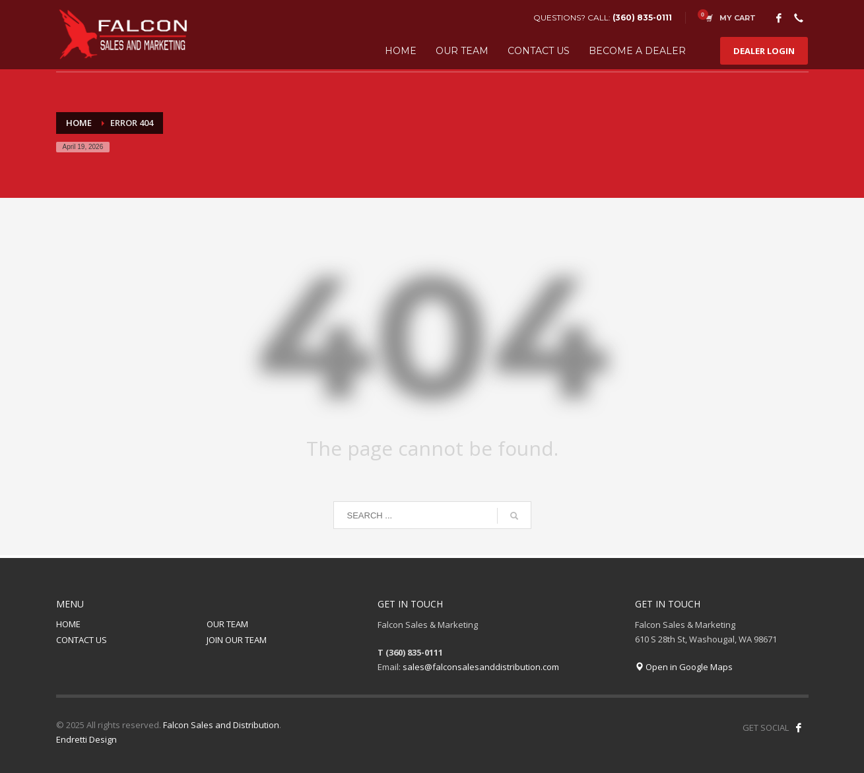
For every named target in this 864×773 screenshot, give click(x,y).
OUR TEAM (227, 624)
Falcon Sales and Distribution (221, 725)
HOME (68, 624)
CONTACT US (81, 640)
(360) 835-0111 (642, 17)
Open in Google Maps (684, 667)
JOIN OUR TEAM (237, 640)
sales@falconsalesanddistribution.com (481, 667)
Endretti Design (86, 739)
